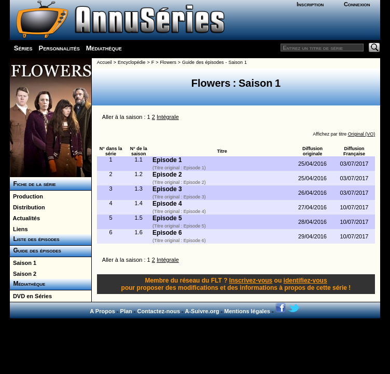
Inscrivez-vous (250, 280)
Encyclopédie (132, 62)
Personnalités (58, 48)
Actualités (25, 218)
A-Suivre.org (202, 311)
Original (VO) (361, 134)
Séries (23, 48)
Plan (126, 311)
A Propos (102, 311)
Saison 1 (23, 263)
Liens (19, 229)
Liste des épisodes (35, 239)
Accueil (104, 62)
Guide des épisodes (35, 250)
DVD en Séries (31, 296)
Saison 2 (23, 274)
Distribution (27, 207)
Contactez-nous (158, 311)
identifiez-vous (305, 280)
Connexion (357, 4)
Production (26, 196)
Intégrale (168, 117)
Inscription (310, 4)
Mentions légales (247, 311)
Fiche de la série (33, 184)
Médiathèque (104, 48)
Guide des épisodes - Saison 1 (214, 62)
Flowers (168, 62)
